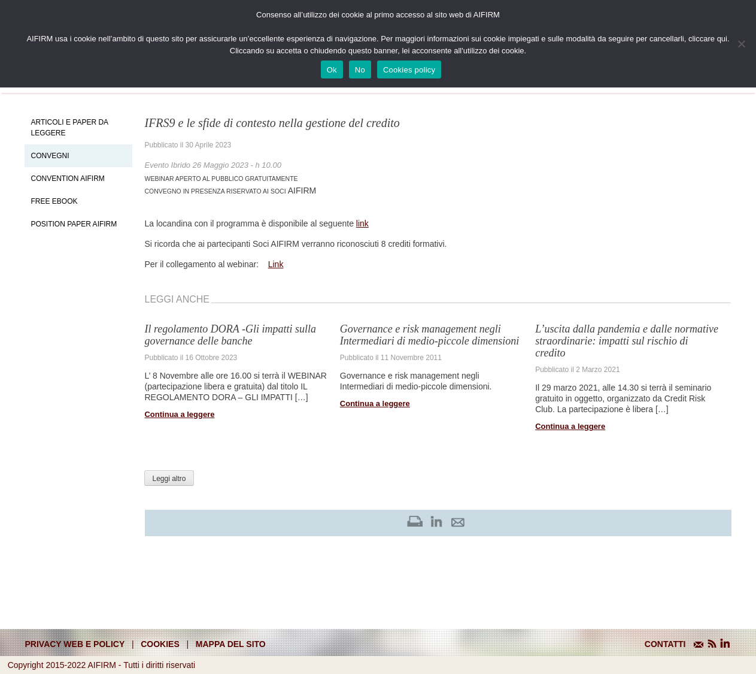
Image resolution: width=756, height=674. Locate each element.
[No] (741, 44)
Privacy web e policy (75, 644)
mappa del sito (231, 644)
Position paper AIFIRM (74, 224)
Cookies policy (409, 69)
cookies (160, 644)
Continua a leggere (179, 414)
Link (276, 264)
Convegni (50, 156)
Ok (332, 69)
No (360, 69)
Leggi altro (169, 478)
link (362, 223)
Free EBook (54, 201)
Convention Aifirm (67, 178)
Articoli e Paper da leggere (69, 127)
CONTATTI (665, 644)
